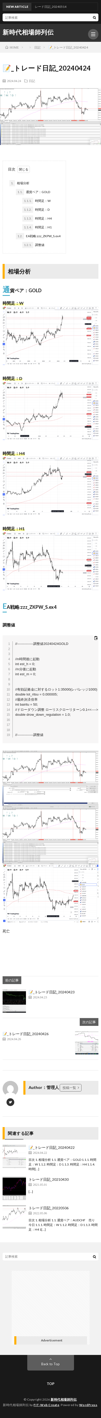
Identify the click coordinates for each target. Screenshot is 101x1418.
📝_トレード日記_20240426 (26, 1034)
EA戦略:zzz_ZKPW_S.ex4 (38, 236)
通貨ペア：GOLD (33, 192)
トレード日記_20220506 (49, 1208)
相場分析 (19, 183)
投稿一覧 (69, 1088)
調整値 (33, 245)
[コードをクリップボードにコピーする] (95, 637)
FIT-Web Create (46, 1405)
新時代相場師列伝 (28, 32)
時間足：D (36, 210)
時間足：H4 (37, 218)
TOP (51, 1383)
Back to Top (50, 1364)
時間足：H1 (37, 227)
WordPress (88, 1405)
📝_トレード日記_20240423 (52, 992)
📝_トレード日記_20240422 (52, 1147)
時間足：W (36, 201)
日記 (32, 80)
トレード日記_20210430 (49, 1179)
